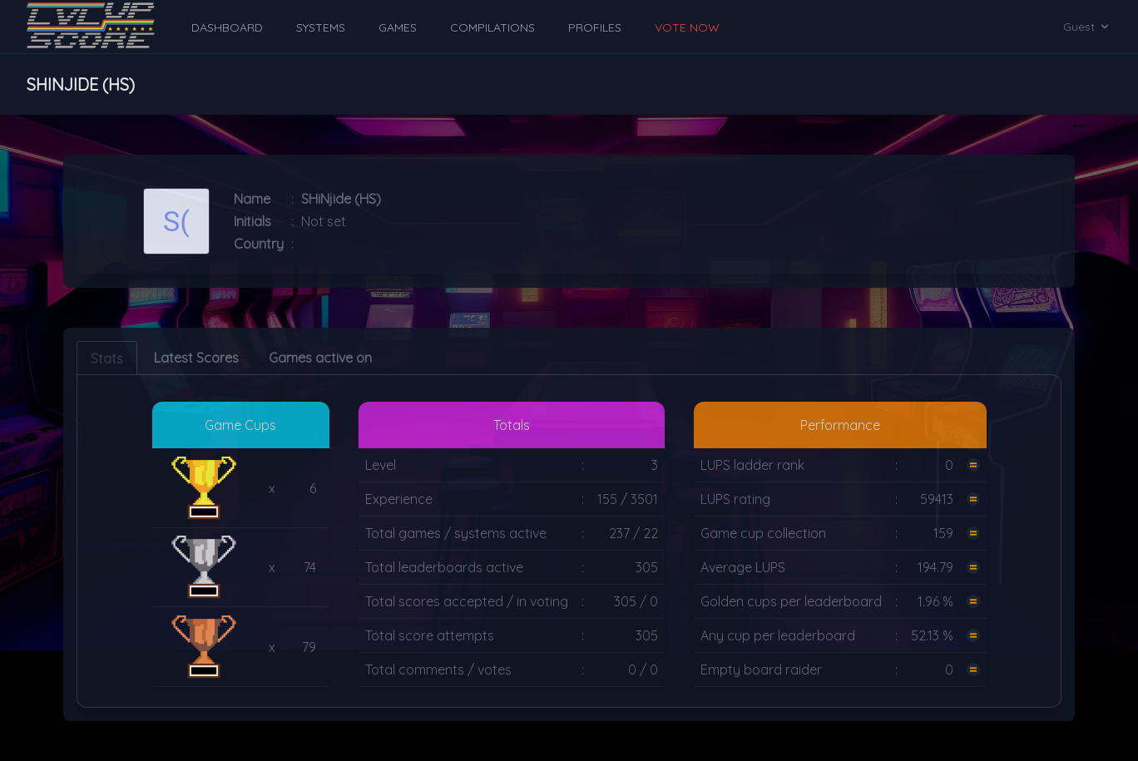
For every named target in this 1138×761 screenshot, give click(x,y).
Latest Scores (196, 357)
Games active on (320, 357)
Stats (107, 358)
